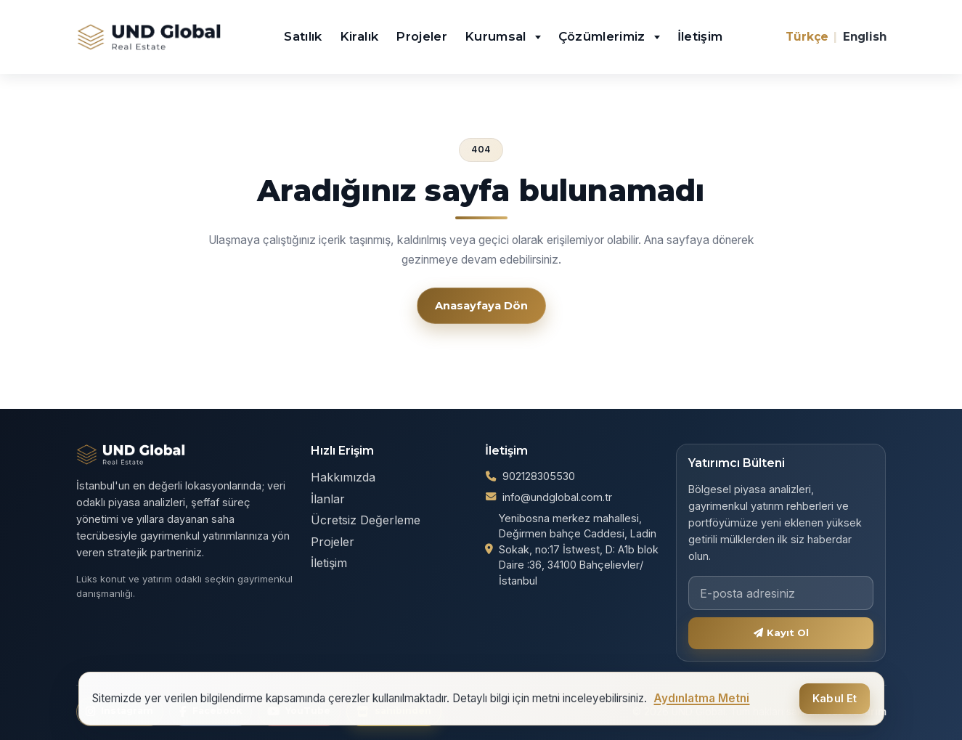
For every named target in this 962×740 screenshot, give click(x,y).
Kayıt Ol (782, 632)
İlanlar (328, 499)
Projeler (421, 36)
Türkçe (807, 37)
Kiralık (359, 36)
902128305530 (538, 476)
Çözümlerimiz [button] (604, 36)
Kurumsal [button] (497, 36)
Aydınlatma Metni (701, 698)
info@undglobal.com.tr (557, 497)
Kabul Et (834, 698)
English (864, 37)
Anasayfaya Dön (481, 305)
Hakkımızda (343, 477)
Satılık (303, 36)
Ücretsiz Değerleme (365, 520)
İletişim (700, 36)
